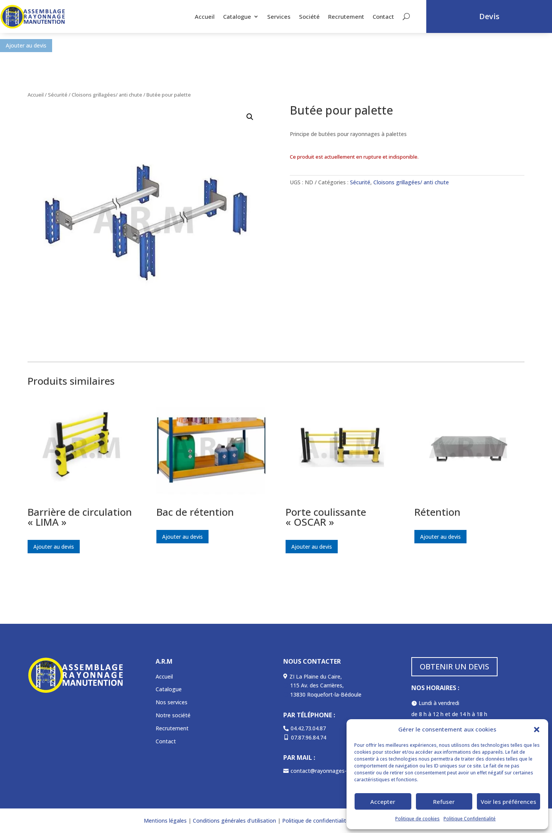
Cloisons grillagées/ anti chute (107, 94)
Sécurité (57, 94)
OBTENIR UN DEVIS (454, 666)
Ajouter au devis (26, 45)
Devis (489, 16)
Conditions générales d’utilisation (233, 820)
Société (309, 16)
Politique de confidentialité (315, 820)
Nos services (171, 702)
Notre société (173, 715)
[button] (536, 729)
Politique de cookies (417, 818)
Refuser (444, 801)
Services (279, 16)
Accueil (205, 16)
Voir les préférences (508, 801)
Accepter (382, 801)
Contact (383, 16)
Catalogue (237, 16)
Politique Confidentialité (470, 818)
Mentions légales (165, 820)
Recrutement (346, 16)
